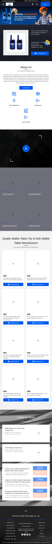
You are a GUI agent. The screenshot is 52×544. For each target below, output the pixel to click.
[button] (6, 14)
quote (45, 4)
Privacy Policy (42, 536)
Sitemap (41, 533)
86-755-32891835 (45, 0)
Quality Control (41, 528)
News (41, 530)
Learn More (26, 88)
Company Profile (41, 522)
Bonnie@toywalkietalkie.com (31, 0)
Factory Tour (41, 525)
